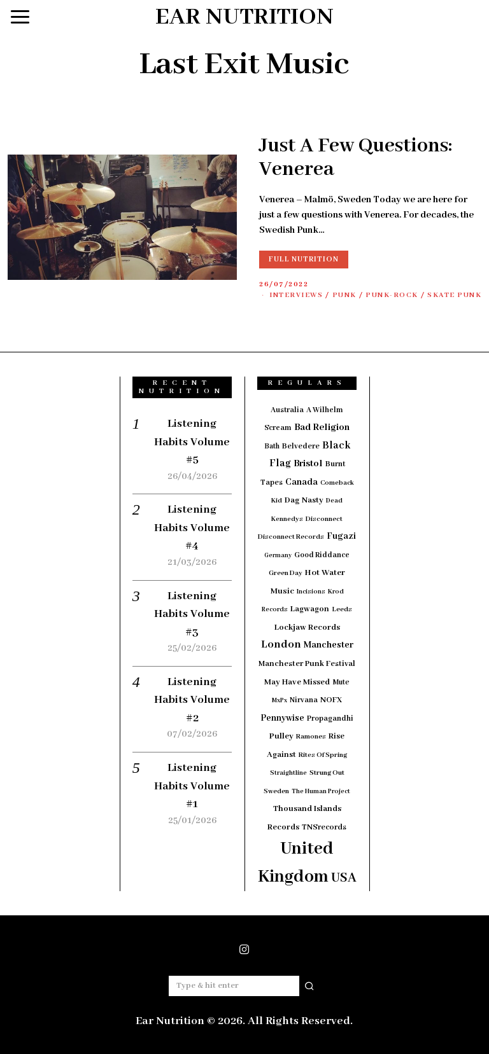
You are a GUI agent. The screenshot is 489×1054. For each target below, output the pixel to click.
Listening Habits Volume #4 (192, 528)
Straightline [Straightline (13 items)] (288, 773)
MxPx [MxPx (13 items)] (279, 701)
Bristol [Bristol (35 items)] (308, 463)
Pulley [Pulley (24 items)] (281, 736)
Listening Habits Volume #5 (192, 442)
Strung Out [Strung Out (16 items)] (326, 772)
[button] (310, 986)
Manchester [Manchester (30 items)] (328, 645)
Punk (344, 295)
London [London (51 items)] (281, 644)
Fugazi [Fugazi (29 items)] (341, 536)
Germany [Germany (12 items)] (278, 555)
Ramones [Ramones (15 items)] (311, 736)
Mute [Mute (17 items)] (341, 682)
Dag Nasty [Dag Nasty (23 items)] (304, 500)
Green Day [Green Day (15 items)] (285, 573)
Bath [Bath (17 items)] (272, 446)
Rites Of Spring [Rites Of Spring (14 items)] (323, 755)
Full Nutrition (304, 259)
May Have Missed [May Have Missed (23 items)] (297, 682)
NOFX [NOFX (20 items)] (331, 700)
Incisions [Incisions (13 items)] (311, 592)
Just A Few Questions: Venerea (355, 158)
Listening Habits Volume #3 (192, 614)
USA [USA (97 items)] (344, 878)
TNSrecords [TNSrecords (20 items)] (324, 827)
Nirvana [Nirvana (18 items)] (304, 700)
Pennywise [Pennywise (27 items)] (282, 718)
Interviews (296, 295)
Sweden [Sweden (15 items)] (276, 791)
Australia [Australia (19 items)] (287, 410)
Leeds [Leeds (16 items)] (342, 609)
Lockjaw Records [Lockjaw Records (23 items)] (307, 627)
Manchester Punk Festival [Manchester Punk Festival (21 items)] (307, 664)
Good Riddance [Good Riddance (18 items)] (322, 555)
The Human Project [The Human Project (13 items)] (321, 791)
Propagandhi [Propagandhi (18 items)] (330, 718)
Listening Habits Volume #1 (192, 786)
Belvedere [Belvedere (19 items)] (301, 446)
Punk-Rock (391, 295)
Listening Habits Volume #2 (192, 700)
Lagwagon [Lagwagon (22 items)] (309, 609)
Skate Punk (454, 295)
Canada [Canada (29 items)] (301, 482)
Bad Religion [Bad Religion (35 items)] (322, 427)
